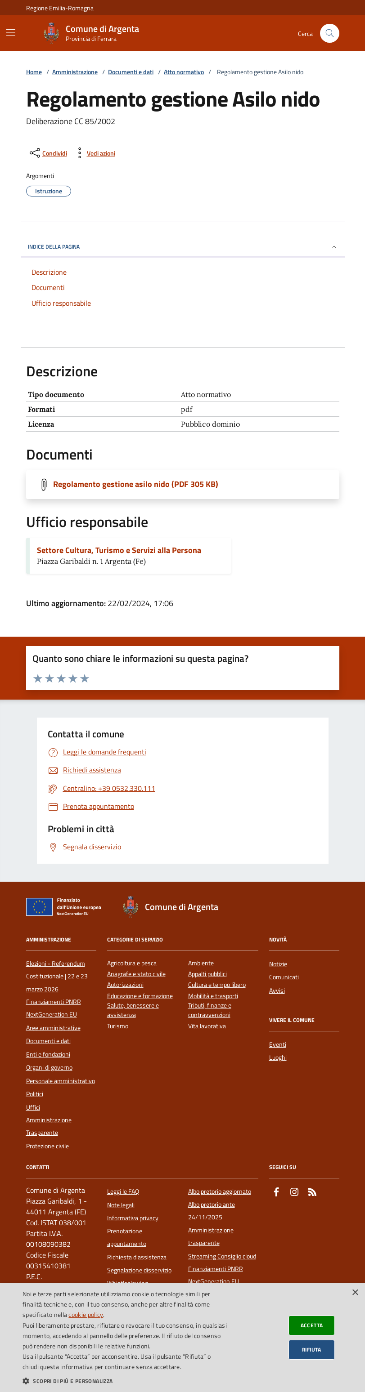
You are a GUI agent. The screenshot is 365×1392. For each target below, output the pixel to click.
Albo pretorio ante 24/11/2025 (211, 1211)
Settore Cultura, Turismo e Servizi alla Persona (119, 550)
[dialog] (182, 1337)
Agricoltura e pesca (132, 963)
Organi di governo (49, 1067)
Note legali (121, 1205)
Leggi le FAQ (123, 1191)
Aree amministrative (53, 1028)
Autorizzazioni (125, 985)
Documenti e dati (130, 72)
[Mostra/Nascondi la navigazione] (10, 32)
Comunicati (284, 977)
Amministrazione (75, 72)
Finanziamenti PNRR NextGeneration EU (53, 1008)
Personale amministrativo (60, 1081)
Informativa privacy (132, 1218)
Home (34, 72)
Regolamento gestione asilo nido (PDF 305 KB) (135, 484)
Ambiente (201, 963)
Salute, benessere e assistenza (133, 1010)
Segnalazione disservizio (139, 1270)
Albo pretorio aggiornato (219, 1191)
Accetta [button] (312, 1325)
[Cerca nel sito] (329, 33)
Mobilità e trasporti (213, 996)
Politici (34, 1094)
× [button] (354, 1292)
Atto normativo (184, 72)
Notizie (278, 964)
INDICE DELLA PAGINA (183, 246)
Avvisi (277, 990)
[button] (125, 1380)
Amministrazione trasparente (211, 1236)
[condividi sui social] (47, 153)
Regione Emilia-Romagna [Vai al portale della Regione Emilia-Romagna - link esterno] (60, 8)
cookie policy (85, 1314)
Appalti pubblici (207, 974)
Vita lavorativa (207, 1026)
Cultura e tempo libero (217, 985)
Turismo (117, 1026)
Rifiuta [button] (311, 1349)
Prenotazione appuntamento (126, 1237)
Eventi (277, 1044)
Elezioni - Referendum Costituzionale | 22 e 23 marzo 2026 (57, 976)
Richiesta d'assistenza (137, 1257)
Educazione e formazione (140, 996)
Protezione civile (47, 1146)
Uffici (33, 1107)
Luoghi (278, 1057)
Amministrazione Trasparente (49, 1126)
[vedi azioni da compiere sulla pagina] (94, 153)
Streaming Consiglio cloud (222, 1256)
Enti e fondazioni (48, 1054)
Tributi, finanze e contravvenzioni (209, 1010)
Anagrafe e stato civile (136, 974)
